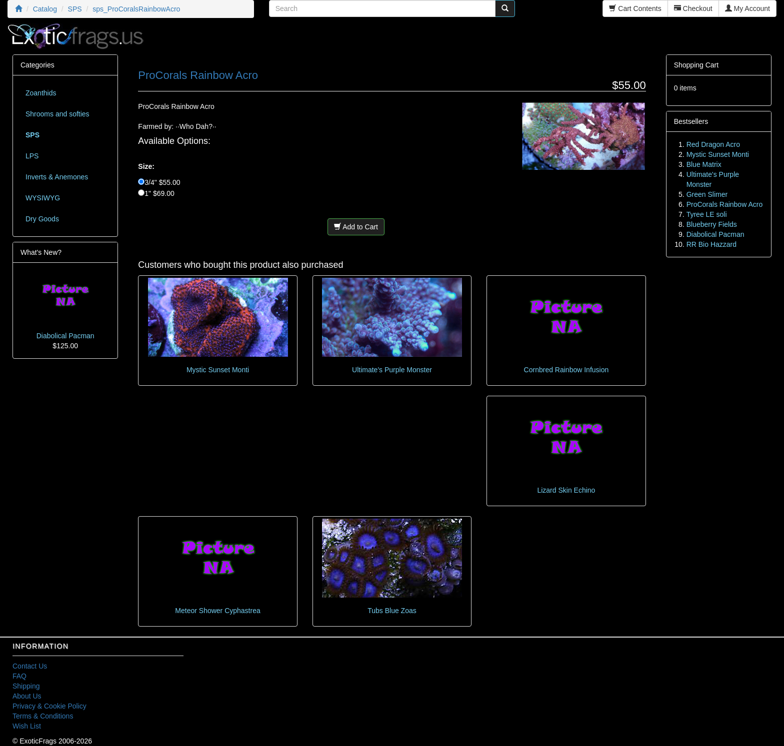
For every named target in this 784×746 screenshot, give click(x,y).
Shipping (26, 686)
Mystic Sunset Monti (217, 370)
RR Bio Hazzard (711, 244)
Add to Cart (356, 227)
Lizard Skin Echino (566, 490)
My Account (747, 8)
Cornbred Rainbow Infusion (566, 370)
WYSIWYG (43, 198)
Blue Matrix (704, 164)
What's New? (41, 252)
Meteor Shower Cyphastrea (217, 611)
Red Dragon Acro (713, 144)
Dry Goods (42, 219)
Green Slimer (707, 194)
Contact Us (29, 666)
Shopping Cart (696, 65)
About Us (27, 696)
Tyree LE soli (706, 214)
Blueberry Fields (711, 224)
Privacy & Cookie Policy (49, 706)
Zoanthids (41, 93)
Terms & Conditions (42, 716)
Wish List (26, 726)
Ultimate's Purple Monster (392, 370)
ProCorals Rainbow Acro (724, 204)
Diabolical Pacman (65, 336)
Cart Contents (635, 8)
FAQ (19, 676)
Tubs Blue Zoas (392, 611)
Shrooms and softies (58, 114)
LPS (32, 156)
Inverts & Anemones (57, 177)
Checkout (693, 8)
